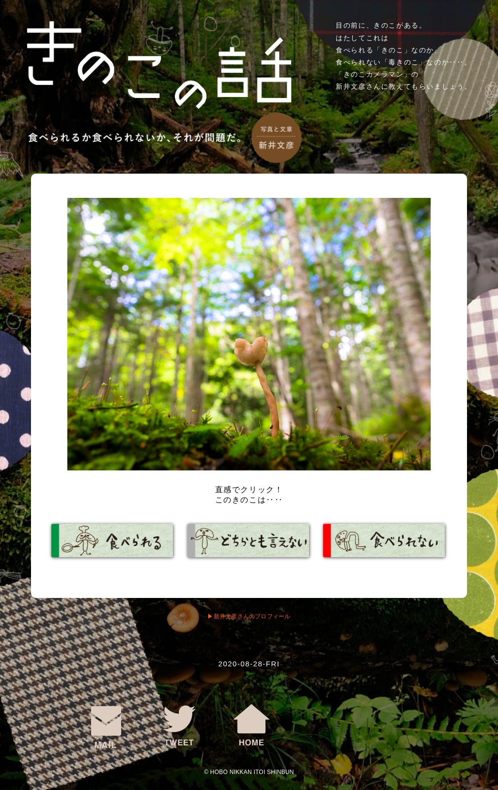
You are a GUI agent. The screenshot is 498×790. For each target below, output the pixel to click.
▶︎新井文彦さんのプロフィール (248, 616)
